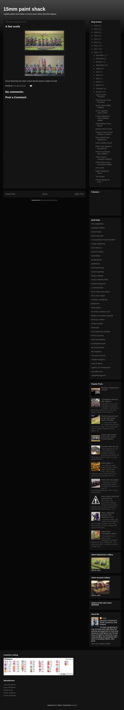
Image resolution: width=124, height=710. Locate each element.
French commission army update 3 (103, 153)
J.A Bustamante (97, 288)
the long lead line (97, 348)
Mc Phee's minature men (100, 312)
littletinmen (95, 304)
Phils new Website (98, 340)
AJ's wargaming (97, 224)
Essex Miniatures (10, 687)
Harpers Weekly (97, 276)
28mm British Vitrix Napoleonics (103, 139)
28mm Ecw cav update (110, 480)
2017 (96, 29)
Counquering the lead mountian (103, 240)
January (99, 92)
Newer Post (10, 194)
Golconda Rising (97, 268)
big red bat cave (97, 236)
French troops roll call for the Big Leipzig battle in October (109, 418)
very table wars (97, 372)
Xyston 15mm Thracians (101, 96)
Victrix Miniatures (10, 685)
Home (44, 194)
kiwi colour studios (98, 296)
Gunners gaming (97, 272)
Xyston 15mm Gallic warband (103, 106)
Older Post (79, 194)
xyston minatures (10, 693)
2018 (96, 26)
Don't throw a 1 (97, 248)
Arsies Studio (96, 232)
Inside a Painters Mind (99, 280)
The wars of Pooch (98, 356)
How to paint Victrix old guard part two (110, 497)
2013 (96, 42)
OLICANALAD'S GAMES (100, 332)
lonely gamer (96, 308)
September (100, 65)
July (97, 72)
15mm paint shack (24, 9)
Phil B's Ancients (97, 336)
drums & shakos (97, 252)
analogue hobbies (98, 228)
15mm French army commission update (104, 163)
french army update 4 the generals (104, 147)
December (100, 55)
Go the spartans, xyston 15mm (102, 112)
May (98, 78)
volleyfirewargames (98, 375)
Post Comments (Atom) (49, 200)
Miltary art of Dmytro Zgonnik (102, 316)
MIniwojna (95, 328)
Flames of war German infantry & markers (104, 133)
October (99, 62)
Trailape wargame (98, 359)
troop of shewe (96, 363)
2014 (96, 39)
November (100, 59)
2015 (96, 36)
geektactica (95, 264)
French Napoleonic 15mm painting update (103, 118)
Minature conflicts (98, 320)
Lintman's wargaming (99, 300)
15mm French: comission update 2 (104, 158)
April (98, 82)
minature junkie (97, 324)
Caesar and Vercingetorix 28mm (108, 533)
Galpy (104, 618)
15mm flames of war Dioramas (103, 101)
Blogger (74, 705)
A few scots (100, 168)
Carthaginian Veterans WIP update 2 (109, 400)
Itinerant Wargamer (98, 284)
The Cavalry (100, 177)
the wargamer (96, 352)
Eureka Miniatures (10, 695)
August (99, 69)
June (98, 75)
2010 (96, 52)
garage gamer (96, 260)
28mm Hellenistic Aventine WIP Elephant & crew (107, 515)
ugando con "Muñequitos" (101, 368)
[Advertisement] (44, 171)
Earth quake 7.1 (107, 463)
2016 (96, 32)
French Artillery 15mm (104, 143)
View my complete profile (100, 644)
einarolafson (96, 256)
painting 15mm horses (104, 129)
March (98, 85)
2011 (96, 49)
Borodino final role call (109, 447)
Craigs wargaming (98, 244)
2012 (96, 46)
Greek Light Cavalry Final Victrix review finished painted (108, 437)
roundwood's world (98, 344)
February (99, 88)
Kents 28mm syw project (100, 292)
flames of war (8, 690)
